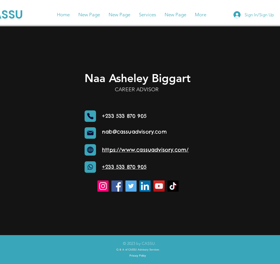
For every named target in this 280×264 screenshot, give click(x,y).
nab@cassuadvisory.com (134, 131)
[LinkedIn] (145, 186)
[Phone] (90, 116)
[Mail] (90, 133)
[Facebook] (117, 186)
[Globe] (90, 150)
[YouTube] (159, 186)
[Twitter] (131, 186)
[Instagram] (103, 186)
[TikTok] (173, 186)
